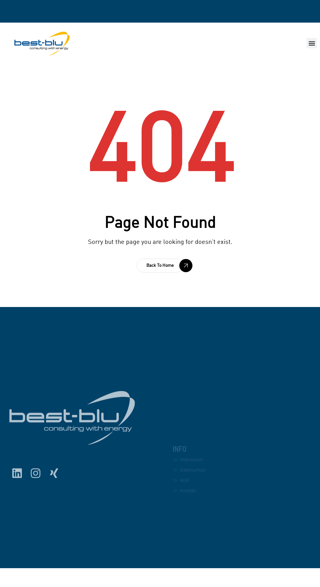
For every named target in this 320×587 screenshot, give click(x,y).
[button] (312, 43)
